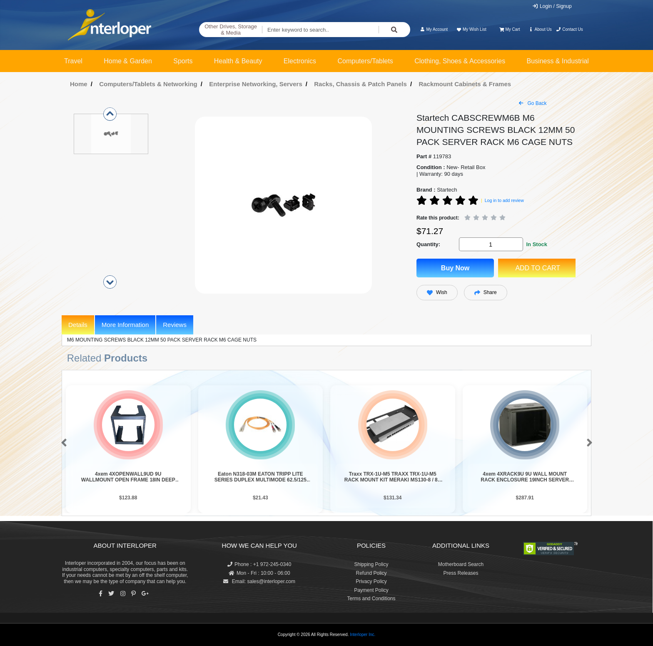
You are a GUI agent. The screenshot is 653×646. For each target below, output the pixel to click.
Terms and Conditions (371, 598)
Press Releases (460, 573)
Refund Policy (371, 573)
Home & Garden (128, 61)
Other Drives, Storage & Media (230, 29)
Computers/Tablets (365, 61)
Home (78, 83)
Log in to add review (504, 200)
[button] (586, 443)
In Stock (536, 244)
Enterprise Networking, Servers (255, 83)
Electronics (300, 61)
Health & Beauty (238, 61)
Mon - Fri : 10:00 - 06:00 (259, 573)
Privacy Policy (371, 581)
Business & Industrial (558, 61)
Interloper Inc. (362, 634)
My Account (434, 29)
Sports (182, 61)
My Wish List (471, 29)
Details (77, 324)
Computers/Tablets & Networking (148, 83)
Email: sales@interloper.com (259, 581)
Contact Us (569, 29)
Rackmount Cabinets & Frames (465, 83)
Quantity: (428, 244)
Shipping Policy (371, 564)
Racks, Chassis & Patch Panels (360, 83)
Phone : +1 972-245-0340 (259, 564)
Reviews (175, 324)
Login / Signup (552, 6)
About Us (540, 29)
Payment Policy (371, 590)
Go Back (532, 103)
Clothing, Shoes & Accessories (459, 61)
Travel (73, 61)
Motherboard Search (461, 564)
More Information (125, 324)
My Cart (509, 29)
